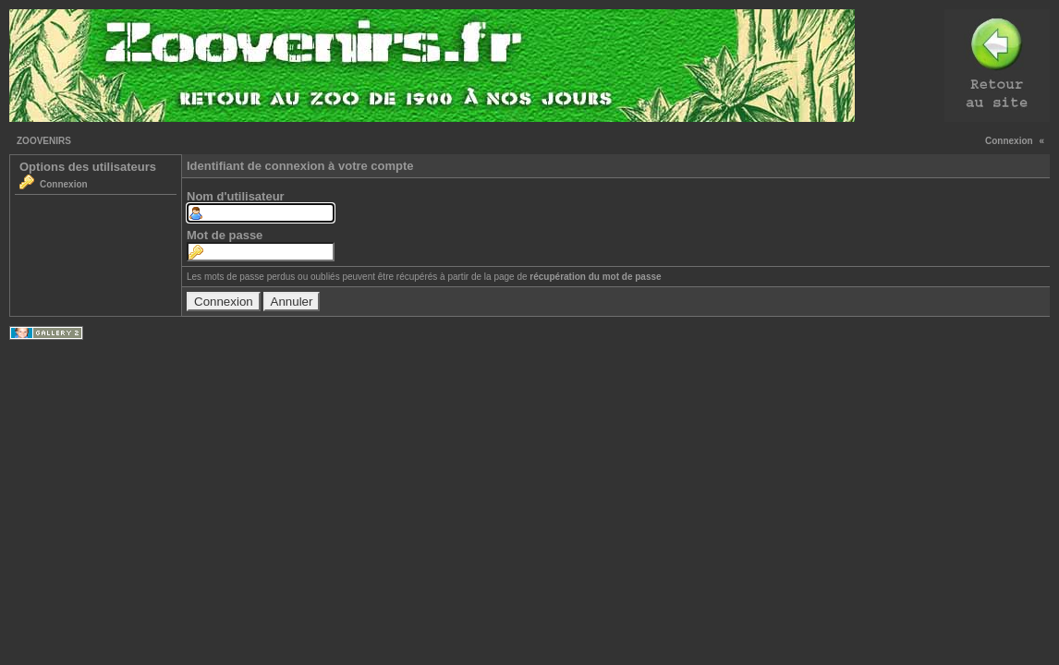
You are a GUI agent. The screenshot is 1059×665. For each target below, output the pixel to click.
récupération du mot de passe (595, 277)
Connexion (1009, 141)
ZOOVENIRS (44, 141)
